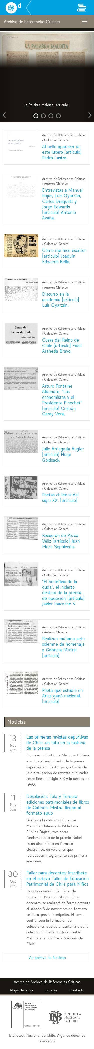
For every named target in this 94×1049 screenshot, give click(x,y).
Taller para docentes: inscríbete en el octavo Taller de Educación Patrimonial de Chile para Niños (57, 878)
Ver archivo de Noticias (47, 957)
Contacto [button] (76, 990)
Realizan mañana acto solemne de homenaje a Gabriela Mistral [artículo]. (63, 647)
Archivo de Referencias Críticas (55, 981)
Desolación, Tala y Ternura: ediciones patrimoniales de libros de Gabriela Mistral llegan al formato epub (57, 804)
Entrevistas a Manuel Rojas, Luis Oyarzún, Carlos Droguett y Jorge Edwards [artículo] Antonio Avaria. (62, 204)
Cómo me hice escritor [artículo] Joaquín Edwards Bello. (64, 255)
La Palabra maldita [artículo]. (47, 104)
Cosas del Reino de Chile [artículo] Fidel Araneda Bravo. (62, 345)
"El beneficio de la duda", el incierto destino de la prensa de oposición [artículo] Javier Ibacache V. (63, 593)
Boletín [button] (51, 990)
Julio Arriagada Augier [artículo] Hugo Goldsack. (63, 454)
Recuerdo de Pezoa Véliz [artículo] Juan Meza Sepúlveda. (61, 540)
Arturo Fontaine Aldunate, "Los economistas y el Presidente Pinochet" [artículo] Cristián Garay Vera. (62, 400)
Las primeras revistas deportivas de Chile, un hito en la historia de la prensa (57, 742)
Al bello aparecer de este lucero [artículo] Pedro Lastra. (62, 152)
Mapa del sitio (21, 990)
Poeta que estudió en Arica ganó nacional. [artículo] (62, 695)
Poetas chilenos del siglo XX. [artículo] (60, 497)
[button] (7, 77)
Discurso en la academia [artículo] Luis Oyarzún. (60, 299)
